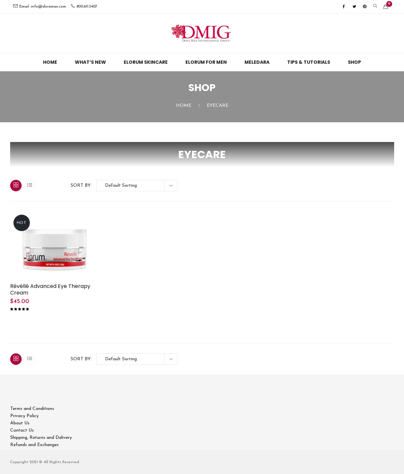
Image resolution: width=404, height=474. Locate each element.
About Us (20, 423)
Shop (354, 62)
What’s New (90, 62)
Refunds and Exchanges (34, 444)
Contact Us (22, 430)
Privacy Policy (24, 416)
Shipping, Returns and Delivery (41, 437)
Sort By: (81, 185)
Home (50, 62)
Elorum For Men (206, 62)
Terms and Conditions (32, 408)
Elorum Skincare (146, 62)
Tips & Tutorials (308, 62)
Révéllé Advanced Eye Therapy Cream (50, 289)
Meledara (257, 62)
